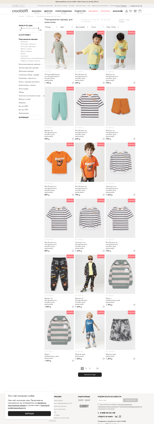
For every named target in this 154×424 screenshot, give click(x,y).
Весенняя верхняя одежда (29, 64)
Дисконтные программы (100, 6)
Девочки (48, 12)
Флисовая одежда (26, 71)
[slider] (21, 28)
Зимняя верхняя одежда (29, 68)
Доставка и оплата (61, 6)
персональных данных (125, 404)
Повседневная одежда (28, 39)
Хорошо (29, 413)
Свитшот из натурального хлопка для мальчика (112, 189)
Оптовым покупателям (45, 6)
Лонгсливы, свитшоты (28, 44)
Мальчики (36, 12)
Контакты (113, 6)
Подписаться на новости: (110, 397)
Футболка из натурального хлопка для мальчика (81, 77)
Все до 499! (23, 106)
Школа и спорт (25, 99)
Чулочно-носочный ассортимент (32, 96)
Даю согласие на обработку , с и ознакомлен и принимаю (120, 407)
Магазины (117, 11)
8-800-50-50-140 (136, 6)
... (93, 368)
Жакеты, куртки (26, 49)
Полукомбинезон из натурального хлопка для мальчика (52, 77)
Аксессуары (23, 89)
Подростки (80, 12)
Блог (89, 6)
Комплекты (24, 56)
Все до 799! (23, 110)
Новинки (22, 103)
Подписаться (130, 400)
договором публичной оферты (108, 407)
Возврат (72, 6)
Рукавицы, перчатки (27, 78)
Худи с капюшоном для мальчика (113, 300)
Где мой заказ (81, 6)
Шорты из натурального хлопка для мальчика (112, 77)
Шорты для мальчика (80, 355)
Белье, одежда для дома (29, 82)
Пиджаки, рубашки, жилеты (30, 61)
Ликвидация (24, 113)
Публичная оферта (56, 400)
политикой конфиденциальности (131, 407)
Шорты (23, 53)
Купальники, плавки (27, 85)
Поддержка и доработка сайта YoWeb (112, 421)
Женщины (93, 11)
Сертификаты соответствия (59, 418)
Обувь (21, 92)
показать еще (90, 374)
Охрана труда (54, 415)
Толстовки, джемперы (28, 46)
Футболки (24, 42)
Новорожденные (63, 12)
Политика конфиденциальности (60, 403)
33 (97, 368)
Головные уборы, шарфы (29, 75)
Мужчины (105, 11)
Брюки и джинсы (26, 51)
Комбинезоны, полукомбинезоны (33, 58)
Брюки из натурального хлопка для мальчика (51, 133)
